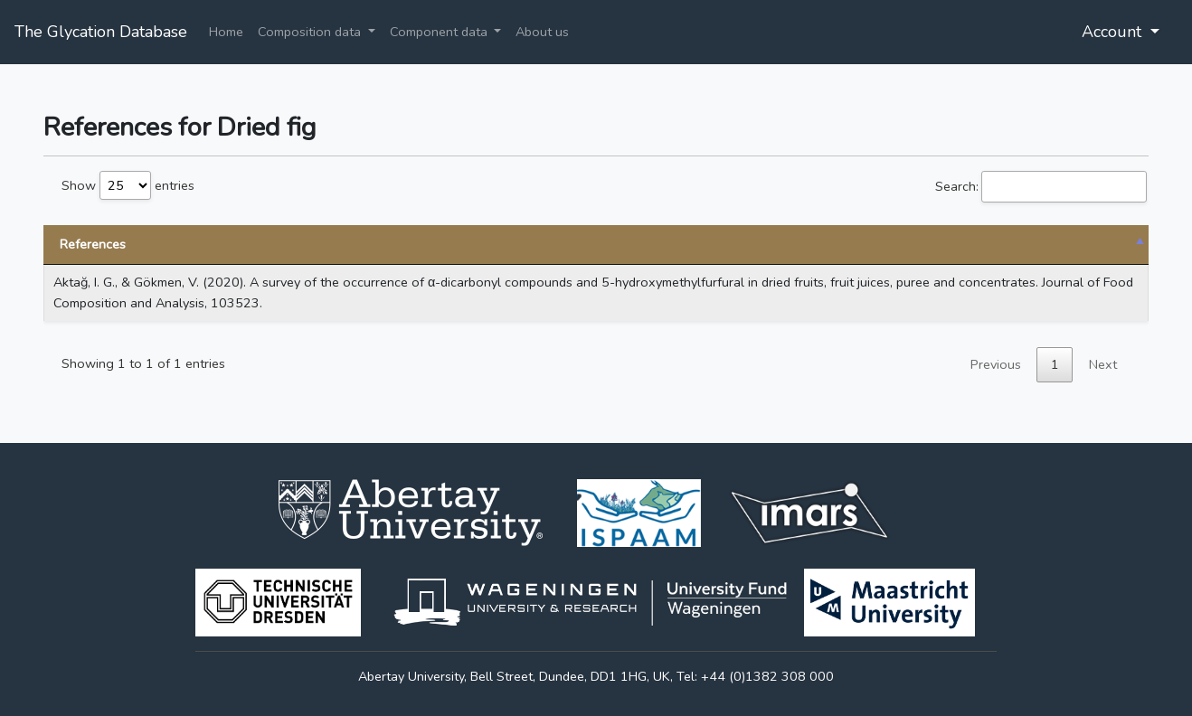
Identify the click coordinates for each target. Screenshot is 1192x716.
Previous (995, 364)
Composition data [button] (311, 32)
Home (226, 32)
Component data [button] (440, 32)
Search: (1041, 187)
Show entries (127, 185)
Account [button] (1114, 31)
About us (542, 32)
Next (1103, 364)
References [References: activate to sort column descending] (93, 244)
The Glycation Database (100, 31)
